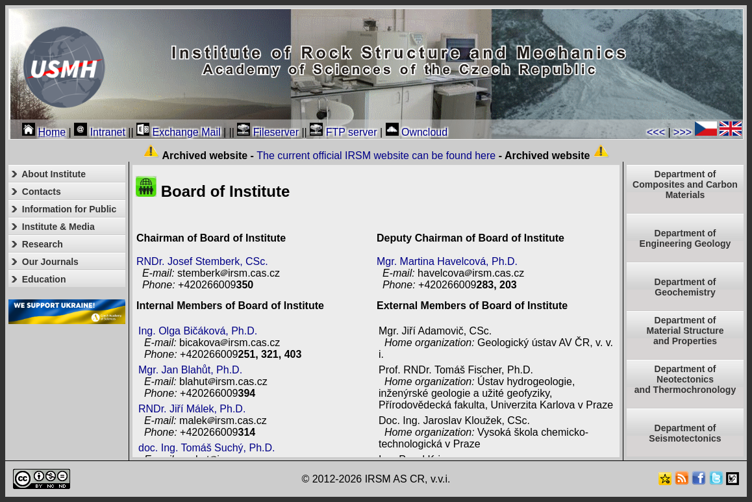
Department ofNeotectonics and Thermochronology (685, 379)
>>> (682, 132)
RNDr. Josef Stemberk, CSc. (202, 261)
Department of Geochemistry (685, 287)
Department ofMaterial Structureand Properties (684, 330)
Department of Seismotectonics (685, 433)
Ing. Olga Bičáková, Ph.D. (197, 330)
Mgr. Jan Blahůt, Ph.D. (190, 369)
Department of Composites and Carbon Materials (685, 184)
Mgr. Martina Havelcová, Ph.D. (447, 261)
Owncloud (417, 132)
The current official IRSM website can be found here (376, 155)
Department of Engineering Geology (685, 238)
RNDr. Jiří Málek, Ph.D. (191, 408)
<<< (656, 132)
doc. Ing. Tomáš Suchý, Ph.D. (206, 447)
